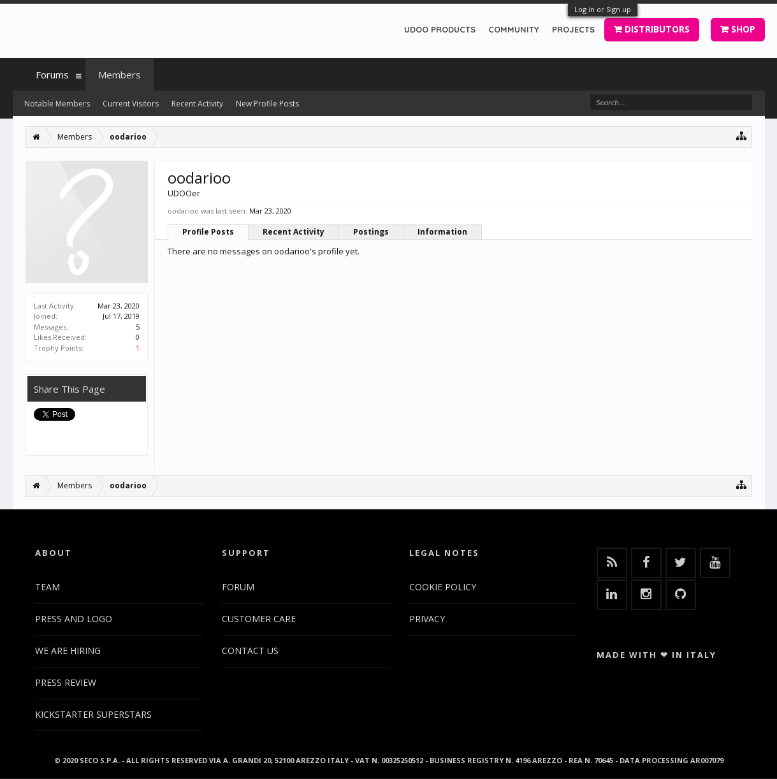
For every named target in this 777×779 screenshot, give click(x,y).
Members (119, 74)
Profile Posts (208, 231)
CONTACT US (250, 650)
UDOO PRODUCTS (440, 29)
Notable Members (57, 103)
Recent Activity (293, 231)
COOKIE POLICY (442, 587)
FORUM (238, 587)
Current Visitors (131, 103)
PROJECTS (573, 29)
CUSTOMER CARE (259, 619)
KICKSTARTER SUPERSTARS (93, 714)
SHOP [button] (737, 29)
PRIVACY (427, 619)
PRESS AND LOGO (73, 619)
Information (442, 231)
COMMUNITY (513, 29)
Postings (371, 231)
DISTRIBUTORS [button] (652, 29)
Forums (52, 74)
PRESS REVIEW (65, 682)
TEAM (47, 587)
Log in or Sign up (602, 9)
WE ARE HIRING (68, 650)
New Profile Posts (267, 103)
